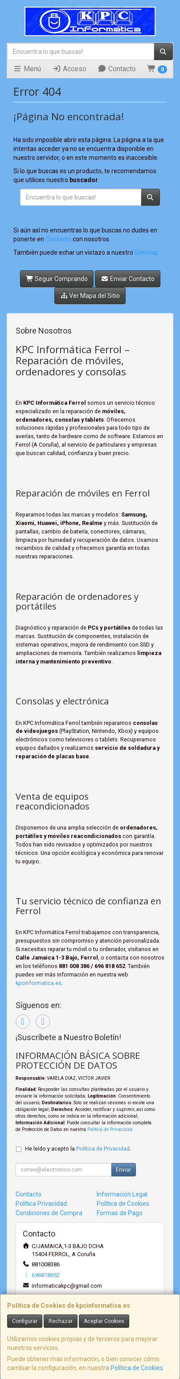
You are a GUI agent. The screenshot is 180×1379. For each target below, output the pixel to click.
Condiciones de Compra (49, 1212)
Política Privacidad (41, 1203)
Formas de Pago (120, 1212)
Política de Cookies (136, 1367)
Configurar (24, 1321)
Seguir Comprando (57, 278)
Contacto (117, 69)
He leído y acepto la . (78, 1148)
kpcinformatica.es (38, 983)
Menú (27, 69)
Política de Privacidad (109, 1129)
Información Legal (122, 1194)
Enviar (123, 1170)
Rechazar (61, 1321)
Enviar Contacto (128, 278)
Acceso (69, 69)
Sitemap (147, 252)
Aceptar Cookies (104, 1321)
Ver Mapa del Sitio (90, 295)
